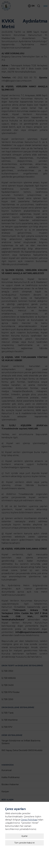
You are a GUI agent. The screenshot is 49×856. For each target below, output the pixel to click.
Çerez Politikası (29, 807)
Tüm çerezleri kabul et (24, 830)
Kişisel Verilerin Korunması (24, 851)
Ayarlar (24, 823)
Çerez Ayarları (24, 848)
